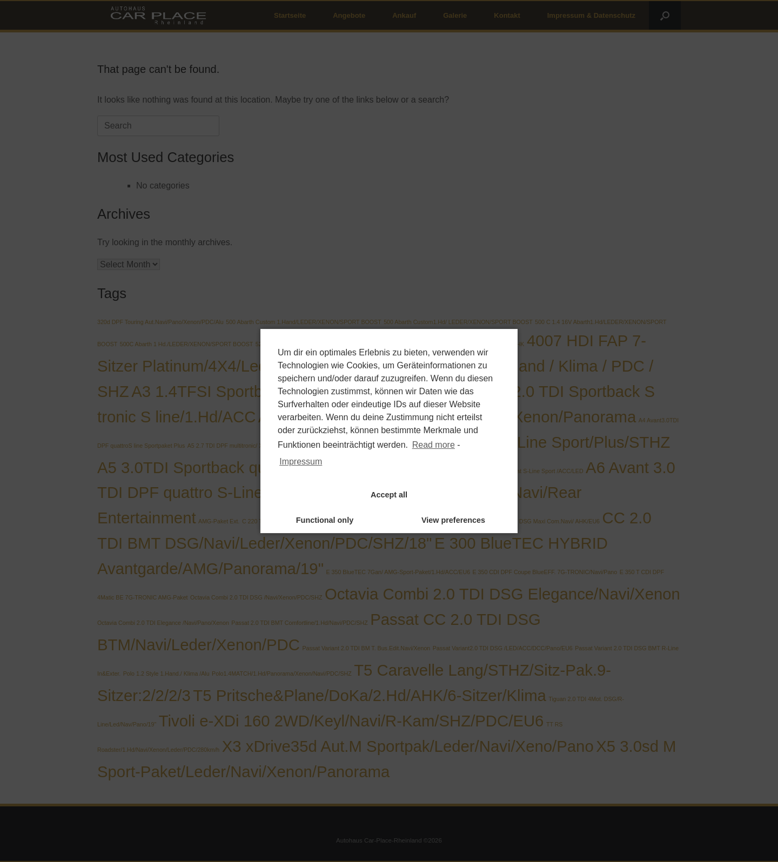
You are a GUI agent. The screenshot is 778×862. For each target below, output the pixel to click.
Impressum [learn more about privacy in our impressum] (300, 461)
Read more (433, 444)
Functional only (324, 520)
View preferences (453, 520)
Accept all (389, 494)
